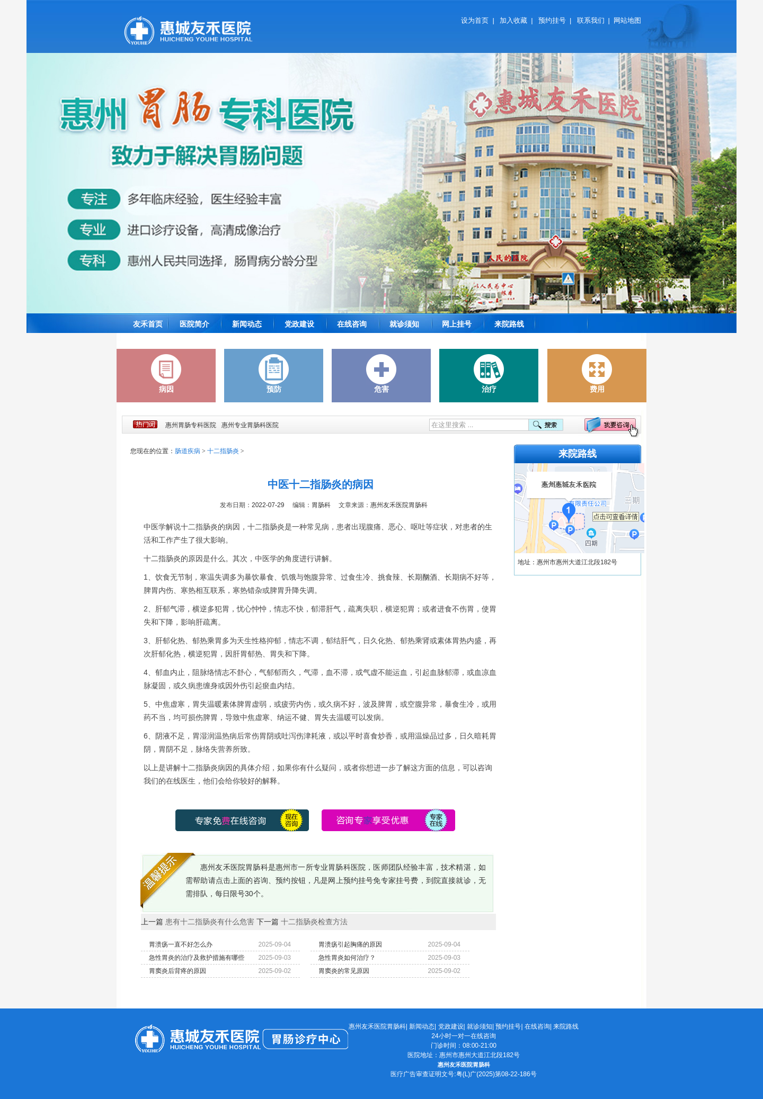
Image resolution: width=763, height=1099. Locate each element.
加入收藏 (513, 20)
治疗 (489, 373)
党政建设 (299, 324)
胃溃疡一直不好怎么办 (180, 944)
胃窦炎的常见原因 (343, 971)
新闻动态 (247, 324)
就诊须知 (404, 324)
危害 (381, 373)
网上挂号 (457, 324)
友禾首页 (148, 324)
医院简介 (194, 324)
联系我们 (591, 20)
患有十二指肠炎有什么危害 (209, 921)
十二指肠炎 (223, 451)
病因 (166, 373)
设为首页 (475, 20)
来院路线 (509, 324)
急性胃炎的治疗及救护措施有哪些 (196, 957)
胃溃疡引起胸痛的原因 (350, 944)
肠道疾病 (187, 451)
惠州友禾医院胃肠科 (377, 1026)
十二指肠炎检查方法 (314, 921)
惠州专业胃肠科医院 (250, 425)
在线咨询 (352, 324)
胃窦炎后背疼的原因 (177, 971)
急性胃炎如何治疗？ (347, 957)
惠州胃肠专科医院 (190, 425)
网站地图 (627, 20)
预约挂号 (552, 20)
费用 (597, 373)
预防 (274, 373)
